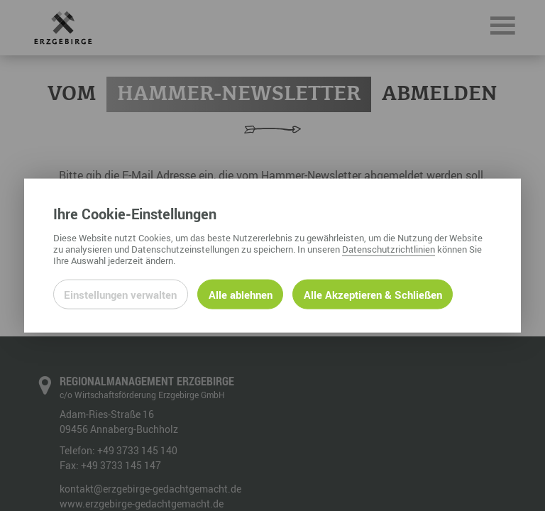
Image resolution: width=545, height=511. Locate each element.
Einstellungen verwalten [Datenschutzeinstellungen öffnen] (120, 294)
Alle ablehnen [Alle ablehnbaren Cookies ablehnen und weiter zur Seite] (240, 294)
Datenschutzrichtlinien (388, 248)
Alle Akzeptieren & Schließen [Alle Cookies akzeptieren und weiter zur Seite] (373, 294)
